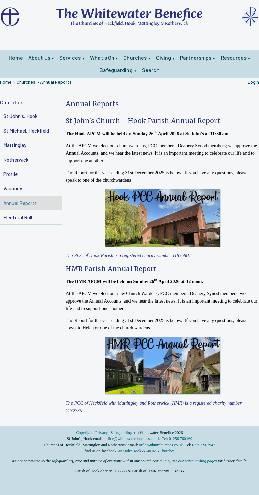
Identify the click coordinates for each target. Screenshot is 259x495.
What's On (102, 57)
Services (70, 57)
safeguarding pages (201, 461)
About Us (39, 57)
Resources (234, 57)
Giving (163, 57)
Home (16, 57)
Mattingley (14, 145)
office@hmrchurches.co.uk (161, 445)
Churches (135, 57)
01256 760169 (180, 438)
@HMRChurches (160, 451)
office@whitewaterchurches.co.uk (132, 438)
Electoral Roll (17, 217)
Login (253, 82)
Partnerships (195, 57)
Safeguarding (116, 70)
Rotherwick (15, 159)
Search (151, 70)
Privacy (101, 432)
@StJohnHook (129, 451)
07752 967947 (203, 445)
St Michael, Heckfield (26, 131)
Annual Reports (56, 82)
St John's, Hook (20, 116)
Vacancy (12, 188)
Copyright (85, 432)
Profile (10, 174)
